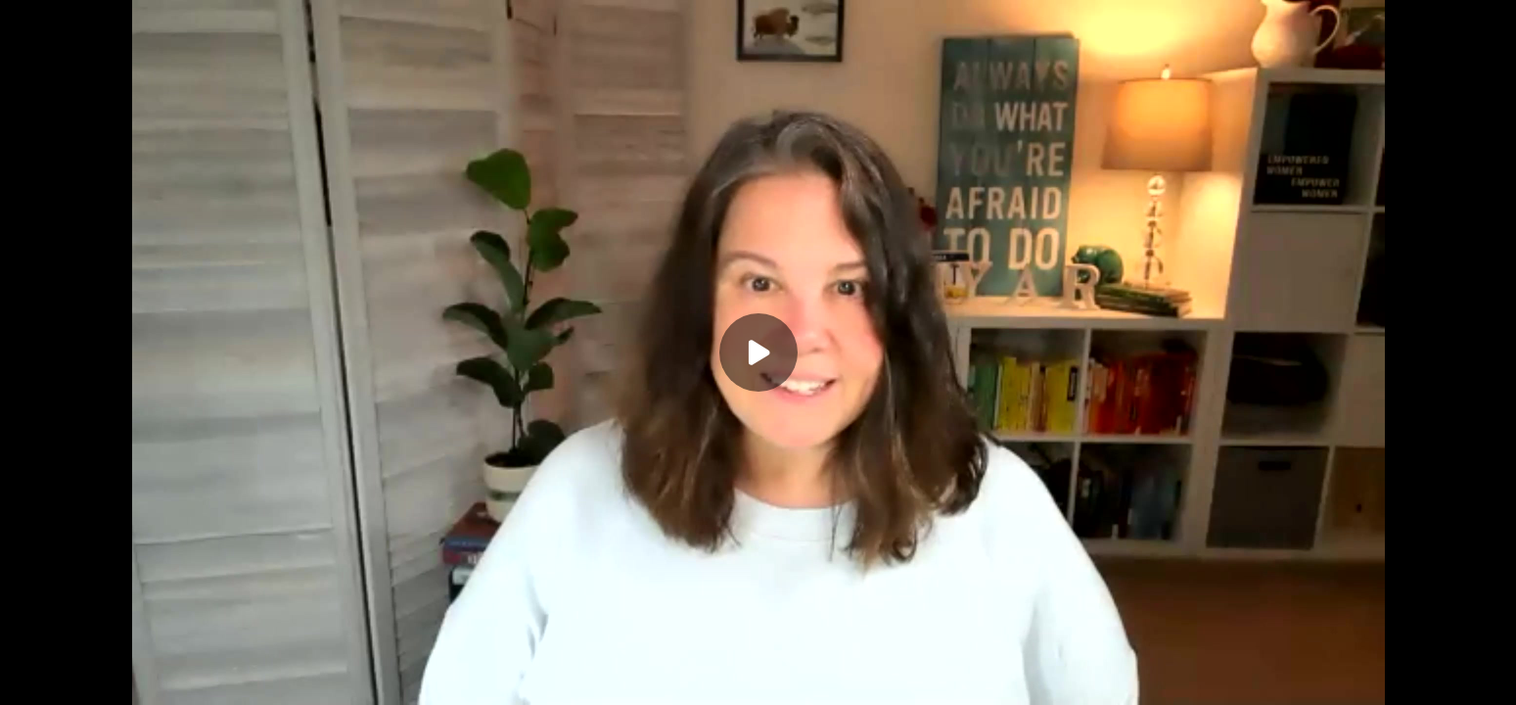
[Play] (758, 352)
